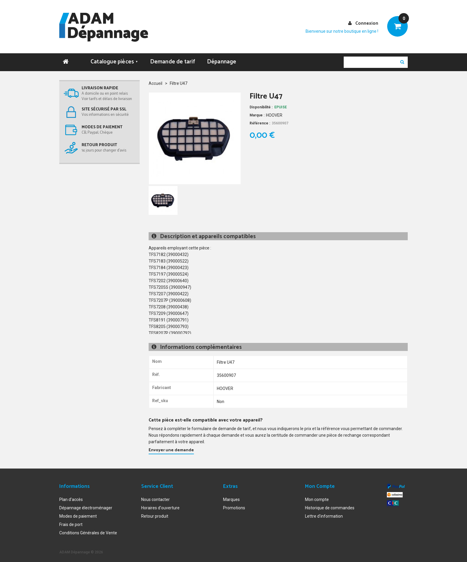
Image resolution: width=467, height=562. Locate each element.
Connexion (366, 23)
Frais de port (70, 521)
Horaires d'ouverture (160, 504)
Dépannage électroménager (85, 504)
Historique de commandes (329, 504)
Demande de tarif (172, 58)
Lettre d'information (324, 513)
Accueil (155, 80)
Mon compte (317, 496)
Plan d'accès (71, 496)
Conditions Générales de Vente (88, 529)
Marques (231, 496)
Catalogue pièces (114, 58)
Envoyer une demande (171, 447)
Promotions (234, 504)
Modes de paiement (78, 513)
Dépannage (221, 58)
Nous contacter (155, 496)
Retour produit (154, 513)
